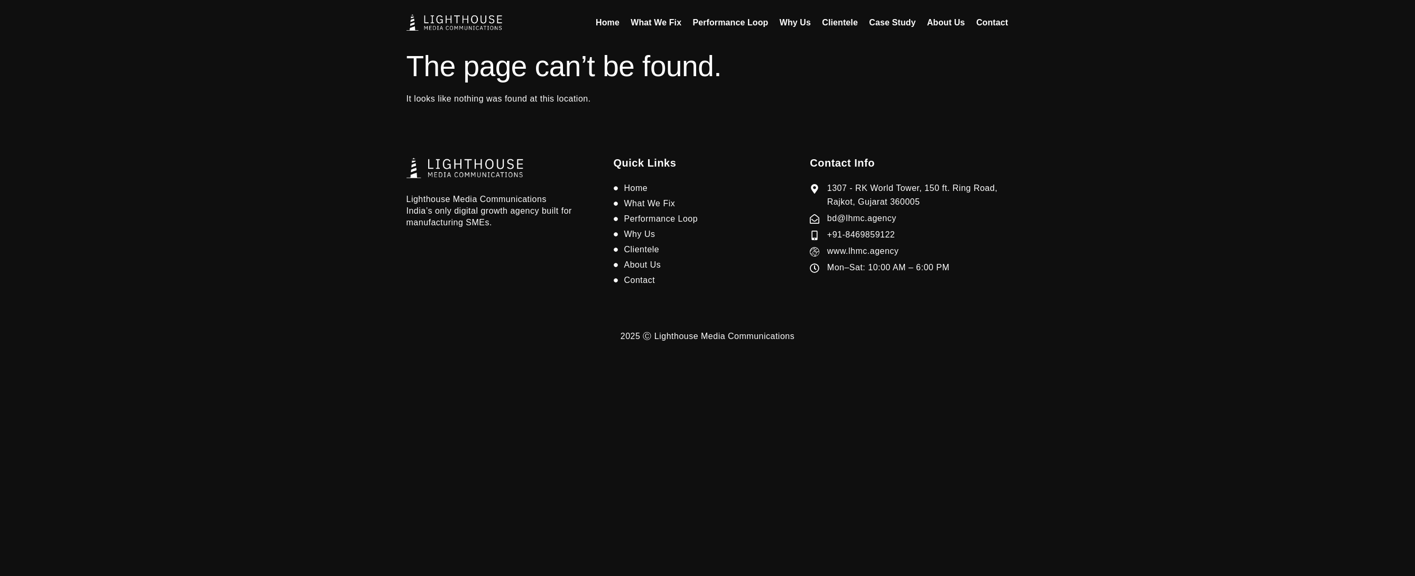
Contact (993, 22)
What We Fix (660, 22)
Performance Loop (734, 22)
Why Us (798, 22)
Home (613, 22)
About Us (947, 22)
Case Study (894, 22)
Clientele (843, 22)
